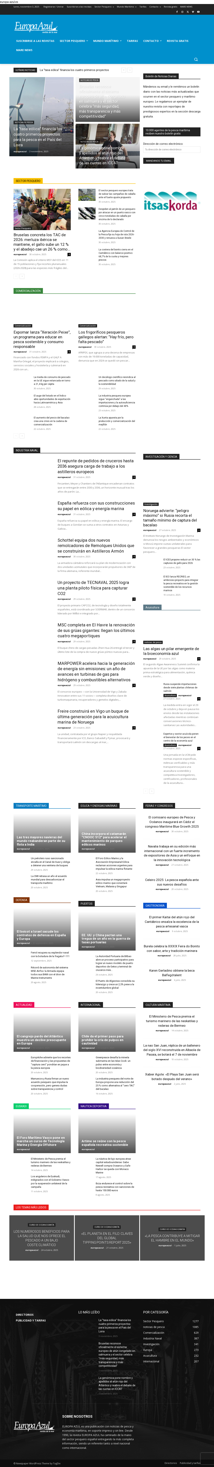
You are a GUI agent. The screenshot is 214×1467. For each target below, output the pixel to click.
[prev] (123, 70)
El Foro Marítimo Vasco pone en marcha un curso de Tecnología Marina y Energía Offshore (41, 1141)
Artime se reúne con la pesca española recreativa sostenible (105, 1143)
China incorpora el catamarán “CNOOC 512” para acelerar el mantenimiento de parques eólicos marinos (104, 839)
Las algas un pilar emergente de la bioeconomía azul (171, 651)
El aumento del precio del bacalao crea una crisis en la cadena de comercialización (51, 421)
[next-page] (22, 276)
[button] (195, 59)
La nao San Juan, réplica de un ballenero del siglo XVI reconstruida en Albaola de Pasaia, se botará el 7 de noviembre (171, 1050)
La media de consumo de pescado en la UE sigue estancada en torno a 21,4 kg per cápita (52, 380)
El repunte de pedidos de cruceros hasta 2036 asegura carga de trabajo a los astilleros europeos (96, 466)
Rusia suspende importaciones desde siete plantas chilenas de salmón (180, 687)
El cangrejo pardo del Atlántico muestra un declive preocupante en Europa (41, 1039)
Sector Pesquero (23, 228)
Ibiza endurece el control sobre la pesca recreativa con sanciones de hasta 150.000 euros (115, 1187)
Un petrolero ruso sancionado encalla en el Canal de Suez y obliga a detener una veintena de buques (50, 862)
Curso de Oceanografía (41, 1225)
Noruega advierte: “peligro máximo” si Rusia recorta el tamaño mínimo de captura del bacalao (170, 517)
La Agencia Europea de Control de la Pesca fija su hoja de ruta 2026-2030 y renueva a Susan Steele (116, 234)
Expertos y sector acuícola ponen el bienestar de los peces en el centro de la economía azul (181, 737)
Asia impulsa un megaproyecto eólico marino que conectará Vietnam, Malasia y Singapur (113, 883)
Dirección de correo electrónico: (163, 144)
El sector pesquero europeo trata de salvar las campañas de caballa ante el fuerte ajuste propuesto (117, 194)
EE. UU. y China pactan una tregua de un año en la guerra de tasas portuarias (106, 938)
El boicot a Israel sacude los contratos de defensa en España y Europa (41, 935)
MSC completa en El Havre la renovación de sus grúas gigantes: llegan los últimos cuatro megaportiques (96, 630)
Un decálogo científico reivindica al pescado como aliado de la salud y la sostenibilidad (117, 380)
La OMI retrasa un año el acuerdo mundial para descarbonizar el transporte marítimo (49, 879)
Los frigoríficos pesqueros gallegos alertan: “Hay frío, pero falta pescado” (106, 337)
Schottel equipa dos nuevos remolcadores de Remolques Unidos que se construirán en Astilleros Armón (96, 546)
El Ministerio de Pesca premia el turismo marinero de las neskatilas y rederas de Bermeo (50, 1162)
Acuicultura (170, 695)
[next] (129, 70)
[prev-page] (16, 276)
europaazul (20, 254)
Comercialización (23, 325)
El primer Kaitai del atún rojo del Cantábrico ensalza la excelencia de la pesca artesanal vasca (172, 921)
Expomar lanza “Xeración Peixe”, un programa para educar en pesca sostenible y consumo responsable (42, 339)
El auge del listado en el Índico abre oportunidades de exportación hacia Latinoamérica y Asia (52, 399)
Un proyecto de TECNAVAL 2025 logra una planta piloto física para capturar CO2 (93, 588)
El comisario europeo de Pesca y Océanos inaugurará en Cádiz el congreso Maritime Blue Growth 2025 (172, 821)
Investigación (151, 504)
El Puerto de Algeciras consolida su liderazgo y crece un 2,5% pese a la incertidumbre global (115, 984)
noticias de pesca (24, 122)
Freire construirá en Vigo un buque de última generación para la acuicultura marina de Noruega (93, 717)
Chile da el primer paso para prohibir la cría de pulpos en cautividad (102, 1039)
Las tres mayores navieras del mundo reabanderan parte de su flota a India (41, 840)
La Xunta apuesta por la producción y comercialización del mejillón (117, 421)
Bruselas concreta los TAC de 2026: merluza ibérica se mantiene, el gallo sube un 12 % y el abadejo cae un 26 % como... (42, 242)
